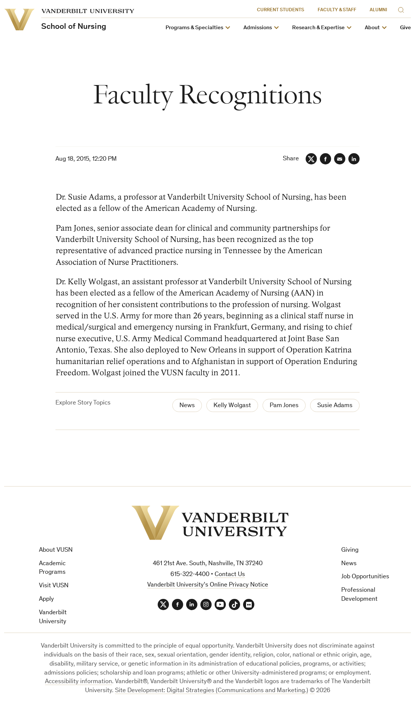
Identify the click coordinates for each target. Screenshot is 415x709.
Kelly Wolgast (232, 406)
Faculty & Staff (337, 10)
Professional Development (359, 595)
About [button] (372, 28)
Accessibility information (78, 682)
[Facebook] (325, 158)
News (187, 406)
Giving (349, 550)
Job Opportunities (365, 577)
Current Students (280, 10)
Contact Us (230, 575)
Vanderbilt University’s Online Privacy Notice (207, 585)
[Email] (339, 158)
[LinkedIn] (354, 158)
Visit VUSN (54, 586)
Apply (46, 599)
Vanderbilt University (53, 617)
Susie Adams (334, 406)
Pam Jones (284, 406)
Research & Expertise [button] (318, 28)
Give (405, 28)
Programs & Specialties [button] (194, 28)
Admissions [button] (257, 28)
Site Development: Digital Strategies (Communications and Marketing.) (211, 691)
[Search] (402, 9)
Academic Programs (52, 568)
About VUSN (56, 550)
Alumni (378, 10)
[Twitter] (311, 158)
